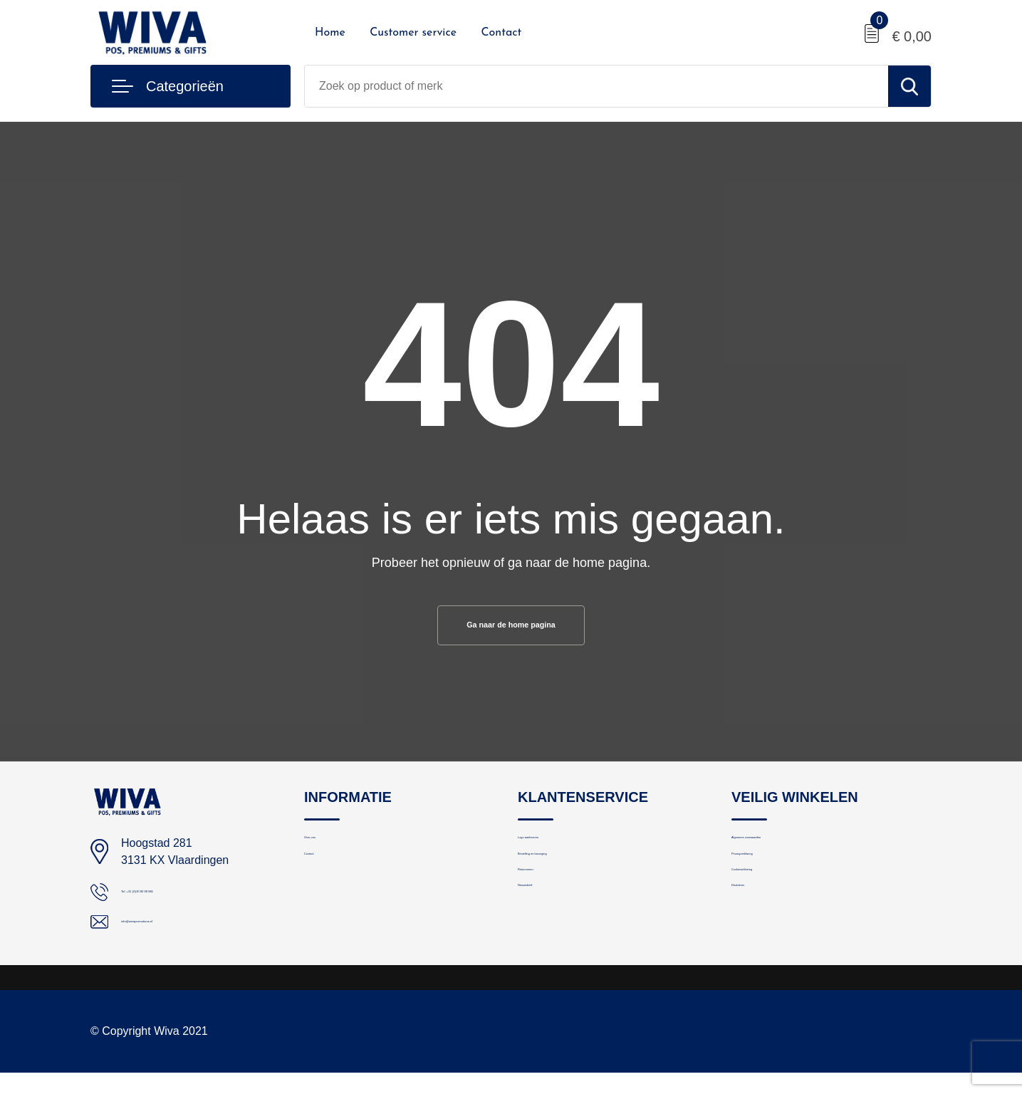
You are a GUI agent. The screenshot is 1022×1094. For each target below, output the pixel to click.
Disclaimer (756, 943)
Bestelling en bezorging (573, 882)
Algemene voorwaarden (787, 851)
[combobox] (596, 86)
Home (330, 32)
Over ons (326, 851)
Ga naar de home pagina (511, 628)
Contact (501, 32)
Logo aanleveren (558, 851)
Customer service (413, 32)
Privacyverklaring (772, 882)
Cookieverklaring (771, 913)
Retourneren (547, 913)
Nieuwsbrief (545, 943)
